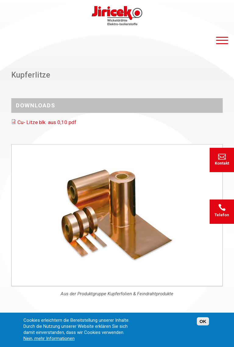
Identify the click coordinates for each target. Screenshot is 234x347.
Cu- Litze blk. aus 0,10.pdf (46, 122)
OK (203, 324)
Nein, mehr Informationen (49, 341)
